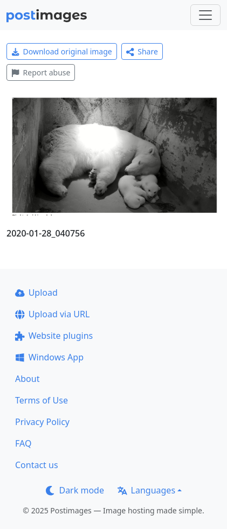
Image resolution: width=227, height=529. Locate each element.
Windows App (49, 357)
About (27, 379)
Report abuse (40, 72)
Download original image (61, 51)
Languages (146, 490)
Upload (36, 292)
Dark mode (75, 490)
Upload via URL (52, 314)
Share (142, 51)
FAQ (23, 443)
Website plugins (54, 336)
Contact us (36, 465)
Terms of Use (41, 400)
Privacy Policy (42, 422)
